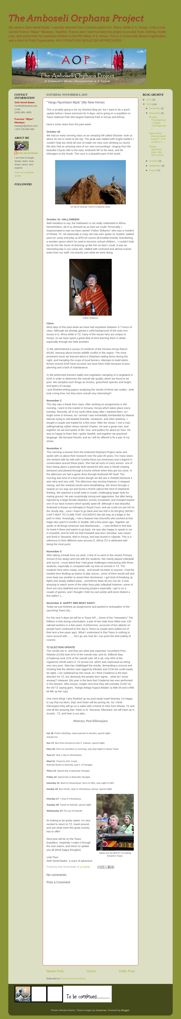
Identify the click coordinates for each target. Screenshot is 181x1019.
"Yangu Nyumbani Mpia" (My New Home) (156, 151)
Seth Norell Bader (28, 153)
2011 (149, 99)
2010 (149, 104)
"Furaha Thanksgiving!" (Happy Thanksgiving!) (157, 123)
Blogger (125, 1010)
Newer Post (55, 971)
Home (91, 971)
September (155, 165)
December (155, 108)
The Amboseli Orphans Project (76, 18)
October (153, 161)
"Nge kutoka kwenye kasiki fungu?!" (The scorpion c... (157, 137)
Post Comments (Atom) (73, 978)
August (153, 170)
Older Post (127, 971)
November (155, 113)
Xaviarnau (101, 1010)
